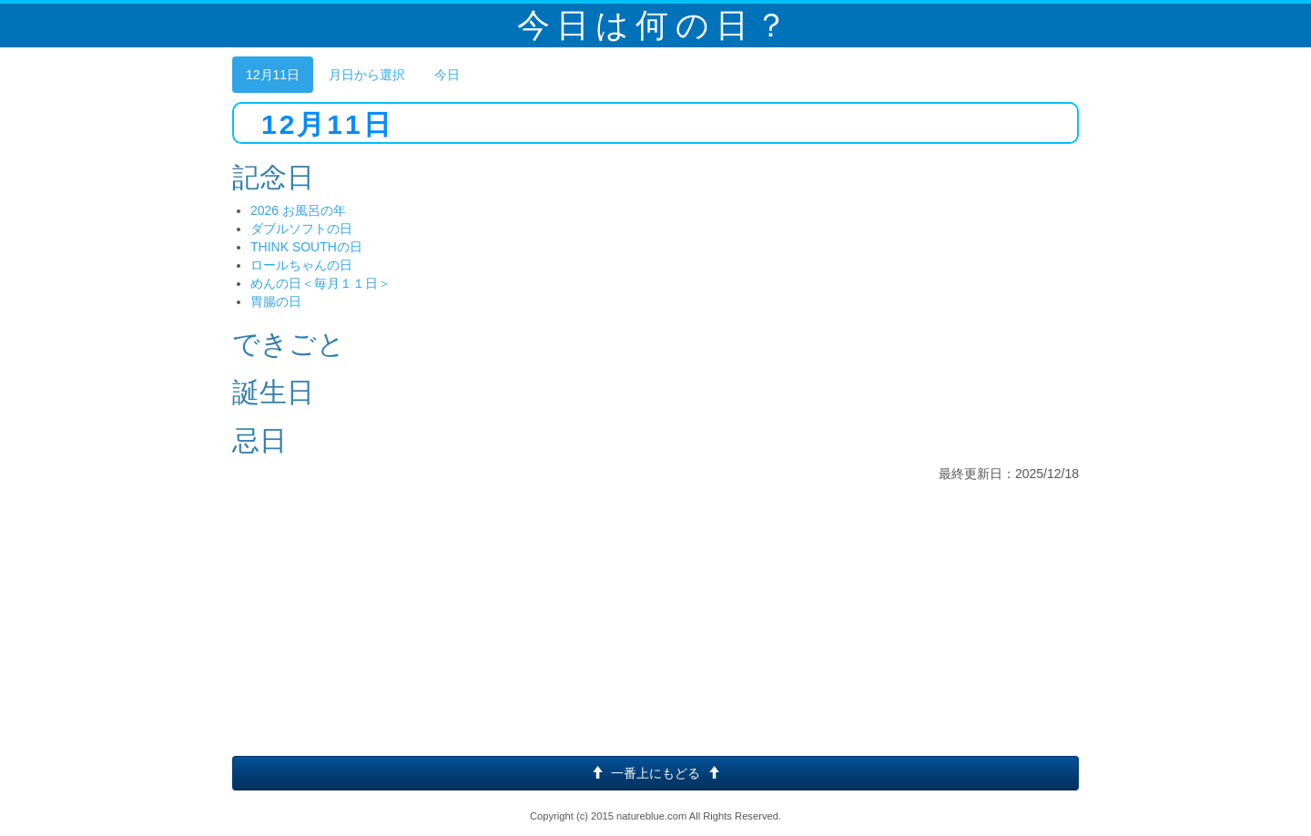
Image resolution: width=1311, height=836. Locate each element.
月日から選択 (367, 74)
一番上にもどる (655, 773)
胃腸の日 (275, 301)
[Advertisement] (655, 619)
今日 (447, 74)
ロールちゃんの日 (301, 265)
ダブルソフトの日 (301, 228)
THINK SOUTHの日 (306, 247)
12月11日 (273, 74)
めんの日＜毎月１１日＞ (320, 283)
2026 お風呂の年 (298, 210)
